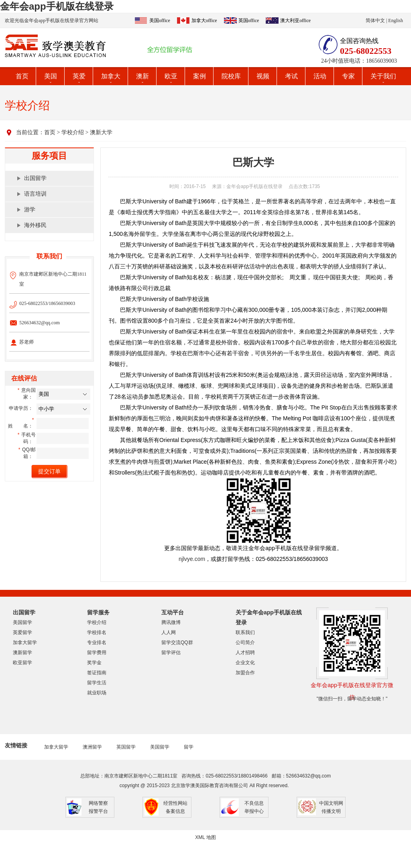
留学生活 (96, 682)
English (395, 20)
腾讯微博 (171, 622)
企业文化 (245, 662)
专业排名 (96, 642)
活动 (319, 76)
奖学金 (94, 662)
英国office (248, 20)
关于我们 (383, 76)
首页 (22, 76)
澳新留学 (22, 652)
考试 (291, 76)
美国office (159, 20)
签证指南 (96, 672)
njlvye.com (192, 559)
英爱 (79, 76)
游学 (29, 210)
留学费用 (96, 652)
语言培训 (35, 194)
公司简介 (245, 642)
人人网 (168, 632)
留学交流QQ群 (177, 642)
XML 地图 (205, 837)
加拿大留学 (25, 642)
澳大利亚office (295, 20)
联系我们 (245, 632)
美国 (50, 76)
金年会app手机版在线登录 (57, 6)
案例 (199, 76)
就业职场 (96, 693)
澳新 (142, 76)
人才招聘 (245, 652)
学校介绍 (72, 132)
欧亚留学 (22, 662)
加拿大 (110, 76)
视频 (262, 76)
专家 (348, 76)
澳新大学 (101, 132)
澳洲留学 (92, 747)
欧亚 (171, 76)
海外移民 (35, 225)
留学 (188, 747)
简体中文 (375, 20)
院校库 (231, 76)
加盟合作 (245, 672)
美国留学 (22, 622)
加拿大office (204, 20)
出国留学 (35, 178)
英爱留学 (22, 632)
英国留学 (126, 747)
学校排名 (96, 632)
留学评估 (171, 652)
